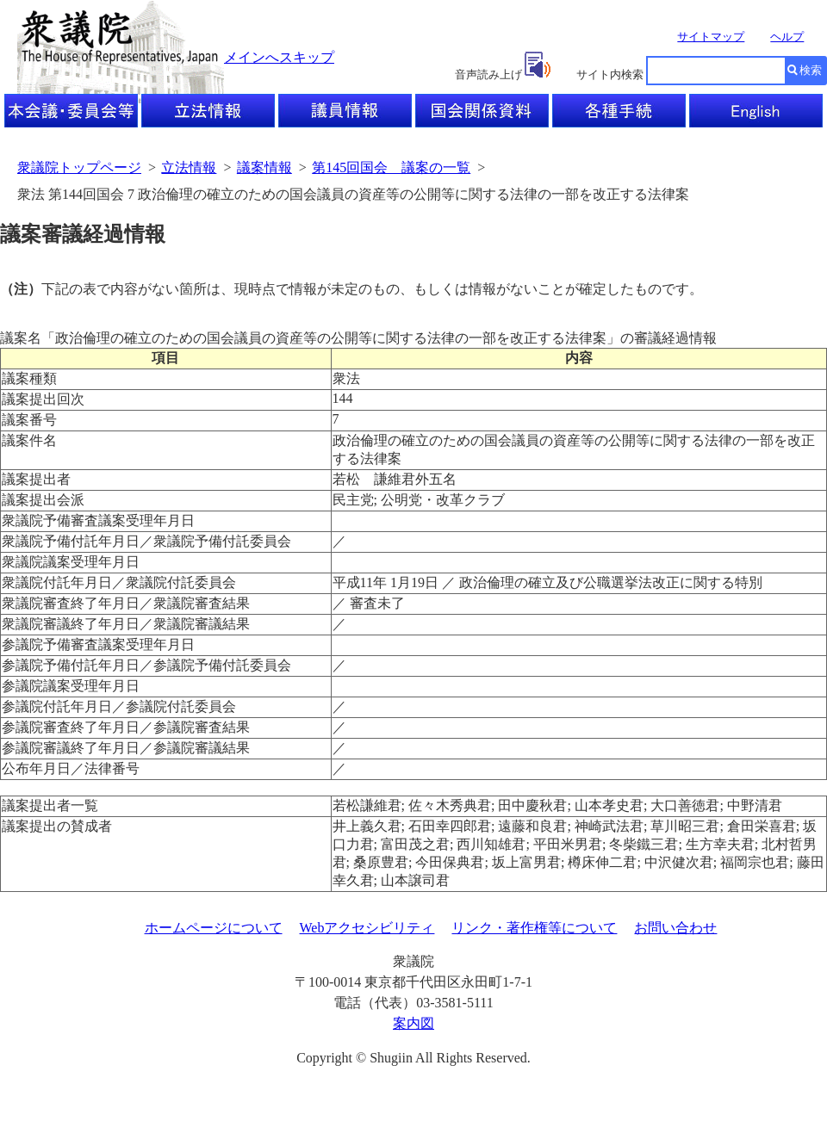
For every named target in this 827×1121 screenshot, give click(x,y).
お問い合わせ (675, 927)
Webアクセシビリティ (367, 927)
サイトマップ (710, 36)
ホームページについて (214, 927)
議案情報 (264, 167)
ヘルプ (787, 36)
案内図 (413, 1023)
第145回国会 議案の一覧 (391, 167)
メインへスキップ (279, 57)
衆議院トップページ (79, 167)
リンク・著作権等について (534, 927)
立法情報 (188, 167)
